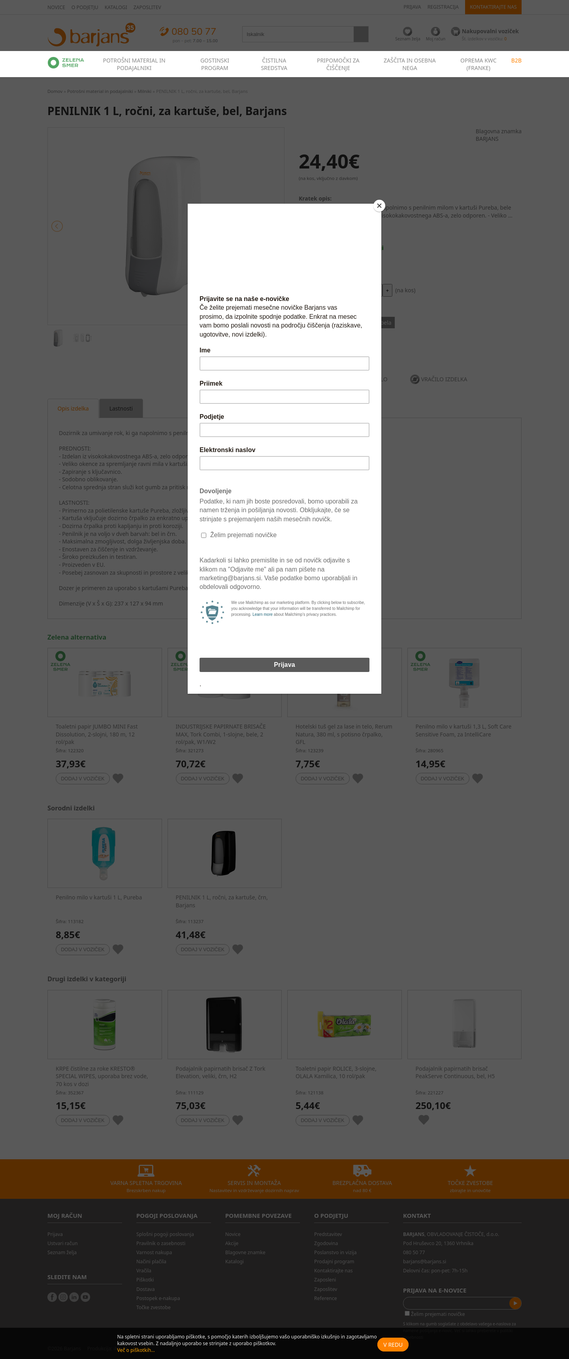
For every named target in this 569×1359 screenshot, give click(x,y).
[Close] (379, 206)
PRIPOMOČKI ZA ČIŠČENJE (338, 64)
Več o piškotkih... (136, 1350)
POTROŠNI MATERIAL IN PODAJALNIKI (134, 64)
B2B (516, 60)
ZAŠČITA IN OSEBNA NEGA (410, 64)
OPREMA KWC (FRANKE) (478, 64)
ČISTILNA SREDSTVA (274, 64)
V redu (393, 1344)
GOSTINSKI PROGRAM (214, 64)
